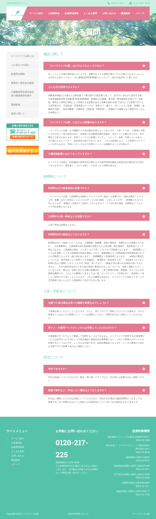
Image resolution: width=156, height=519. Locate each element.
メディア (139, 13)
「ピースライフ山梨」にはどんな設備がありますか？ (77, 122)
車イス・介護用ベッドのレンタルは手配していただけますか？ (82, 327)
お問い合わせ (109, 13)
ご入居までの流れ (20, 65)
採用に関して (18, 113)
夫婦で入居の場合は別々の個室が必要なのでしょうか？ (78, 302)
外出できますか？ (58, 368)
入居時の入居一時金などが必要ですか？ (70, 216)
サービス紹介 (36, 13)
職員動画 (125, 13)
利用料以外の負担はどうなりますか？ (69, 234)
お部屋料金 (54, 13)
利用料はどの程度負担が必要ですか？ (69, 188)
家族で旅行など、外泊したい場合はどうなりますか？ (77, 390)
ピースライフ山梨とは (22, 56)
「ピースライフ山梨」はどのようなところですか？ (76, 65)
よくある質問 (90, 13)
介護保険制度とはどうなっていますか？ (70, 153)
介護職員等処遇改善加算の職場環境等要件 (22, 94)
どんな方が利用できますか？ (64, 87)
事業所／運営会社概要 (22, 83)
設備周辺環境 (71, 13)
